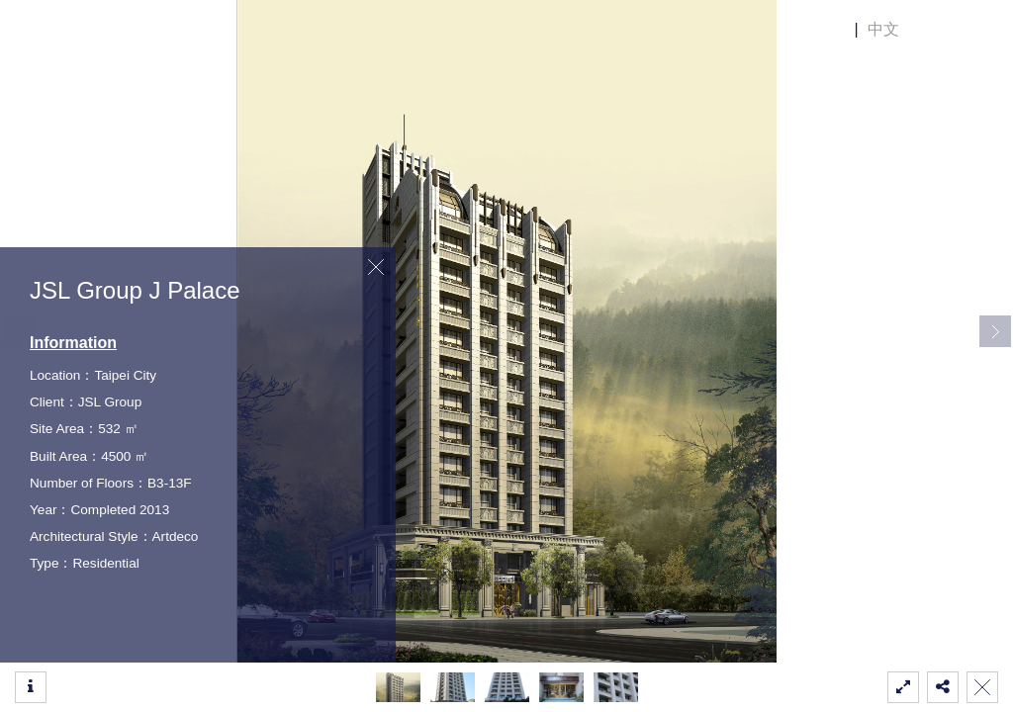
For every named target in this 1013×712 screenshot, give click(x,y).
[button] (995, 331)
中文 (883, 29)
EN (834, 29)
